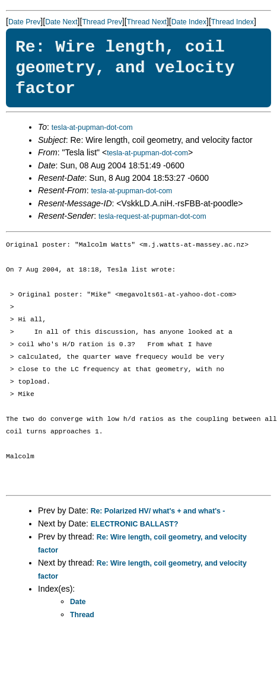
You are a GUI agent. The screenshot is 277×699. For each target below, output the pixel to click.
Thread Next (147, 22)
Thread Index (232, 22)
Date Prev (24, 22)
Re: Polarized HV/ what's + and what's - (158, 511)
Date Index (188, 22)
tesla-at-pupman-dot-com (92, 127)
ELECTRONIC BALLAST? (135, 524)
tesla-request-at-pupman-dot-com (152, 216)
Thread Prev (102, 22)
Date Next (61, 22)
